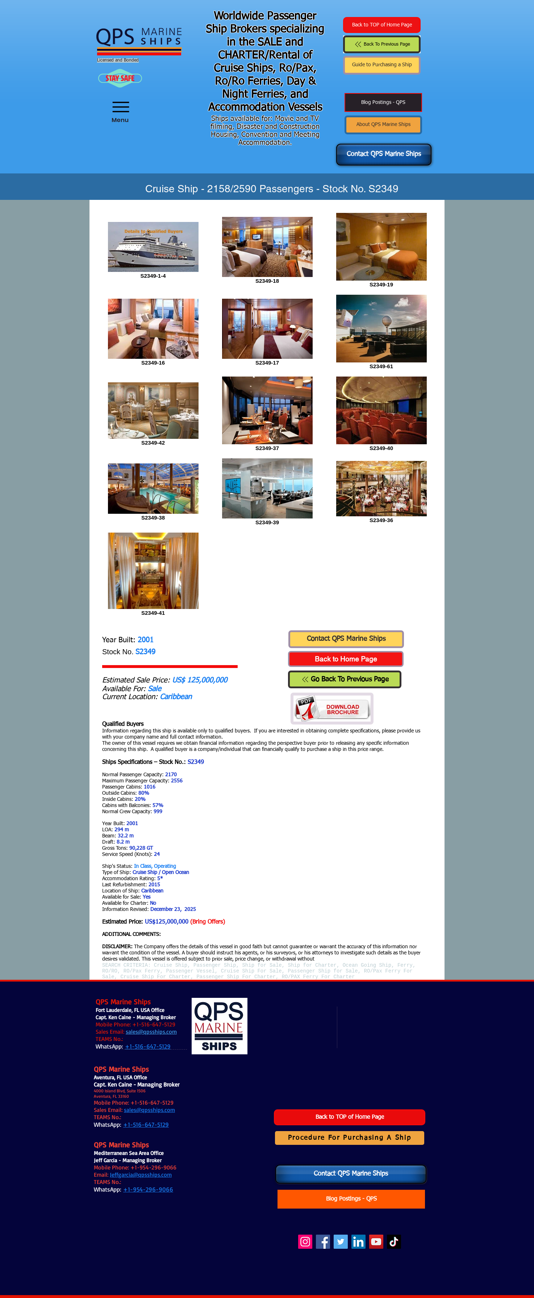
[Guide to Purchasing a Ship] (382, 65)
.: (150, 1038)
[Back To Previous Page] (382, 44)
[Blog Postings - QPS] (383, 102)
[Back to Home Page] (346, 659)
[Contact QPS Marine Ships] (383, 154)
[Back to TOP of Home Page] (382, 25)
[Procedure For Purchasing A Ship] (349, 1138)
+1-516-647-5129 (153, 1024)
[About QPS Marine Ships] (383, 124)
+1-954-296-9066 (153, 1167)
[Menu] (120, 102)
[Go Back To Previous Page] (344, 679)
